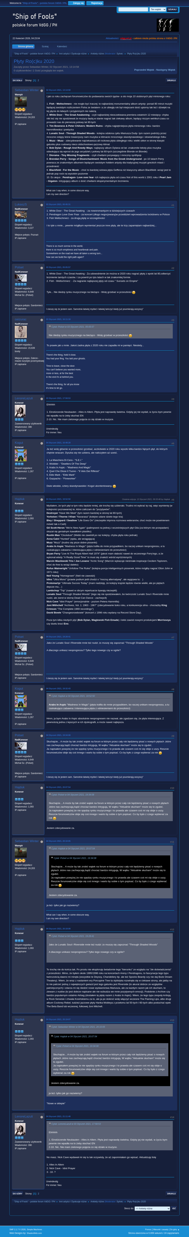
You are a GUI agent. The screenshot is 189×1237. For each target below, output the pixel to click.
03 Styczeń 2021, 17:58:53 (58, 398)
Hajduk (20, 499)
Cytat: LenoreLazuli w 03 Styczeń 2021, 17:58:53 (76, 1124)
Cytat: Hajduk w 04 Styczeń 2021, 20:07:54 (73, 848)
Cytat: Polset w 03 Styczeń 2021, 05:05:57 (72, 327)
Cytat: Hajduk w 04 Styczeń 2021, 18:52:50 (73, 696)
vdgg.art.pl (125, 38)
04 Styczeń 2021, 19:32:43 (58, 688)
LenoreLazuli (24, 398)
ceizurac (20, 319)
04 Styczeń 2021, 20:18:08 (58, 929)
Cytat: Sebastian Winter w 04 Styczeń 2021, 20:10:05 (78, 1027)
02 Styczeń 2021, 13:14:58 (58, 90)
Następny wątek (165, 69)
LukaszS (21, 204)
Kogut (19, 442)
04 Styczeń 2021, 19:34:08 (58, 735)
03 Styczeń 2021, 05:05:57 (58, 267)
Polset (19, 267)
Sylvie (120, 53)
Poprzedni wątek (144, 69)
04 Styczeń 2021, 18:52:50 (58, 499)
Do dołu (17, 80)
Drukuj (171, 80)
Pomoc (148, 1229)
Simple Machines (34, 1229)
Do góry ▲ (174, 1229)
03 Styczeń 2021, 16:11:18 (58, 319)
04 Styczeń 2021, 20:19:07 (58, 1019)
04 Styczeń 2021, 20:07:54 (58, 787)
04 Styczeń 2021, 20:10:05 (58, 841)
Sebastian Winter (27, 90)
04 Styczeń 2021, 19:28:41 (58, 637)
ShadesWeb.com (34, 1233)
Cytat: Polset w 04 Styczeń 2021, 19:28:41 (72, 936)
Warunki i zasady (160, 1229)
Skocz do (128, 1208)
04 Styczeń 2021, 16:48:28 (58, 443)
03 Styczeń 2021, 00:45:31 (58, 204)
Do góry (17, 1194)
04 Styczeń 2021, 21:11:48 (58, 1116)
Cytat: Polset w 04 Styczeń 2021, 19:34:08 (72, 794)
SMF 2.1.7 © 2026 (17, 1229)
